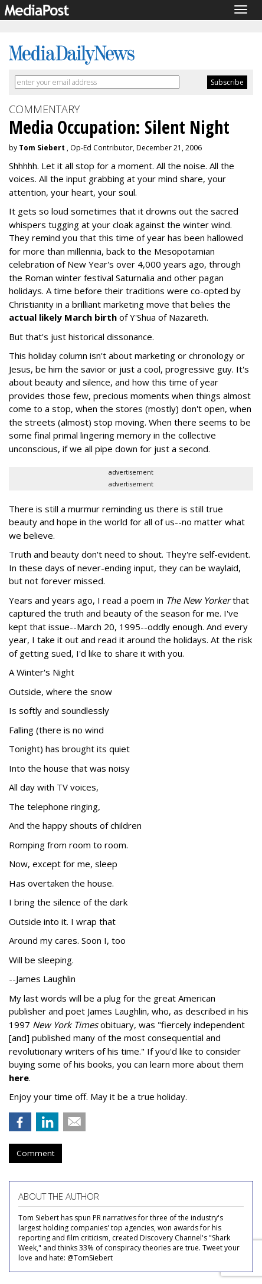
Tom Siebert (42, 148)
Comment (35, 1153)
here (19, 1078)
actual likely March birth (63, 317)
